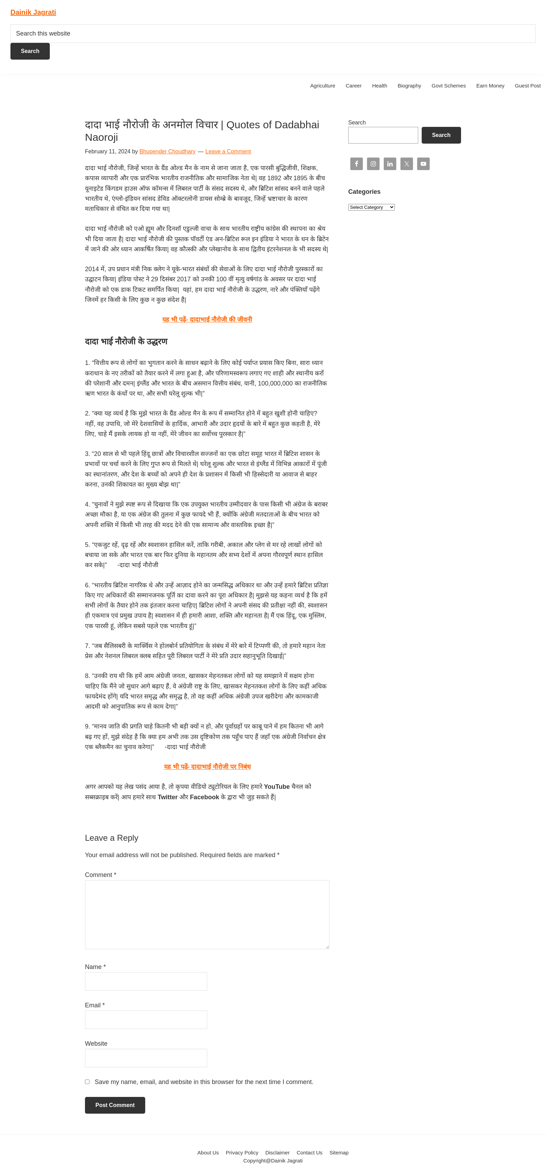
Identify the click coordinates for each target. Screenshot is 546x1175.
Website (96, 1043)
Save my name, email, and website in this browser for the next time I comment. (204, 1081)
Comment (100, 874)
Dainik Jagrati (33, 12)
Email (95, 1005)
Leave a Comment (228, 151)
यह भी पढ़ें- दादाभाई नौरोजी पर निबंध (207, 766)
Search (357, 122)
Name (95, 966)
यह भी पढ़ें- (207, 319)
